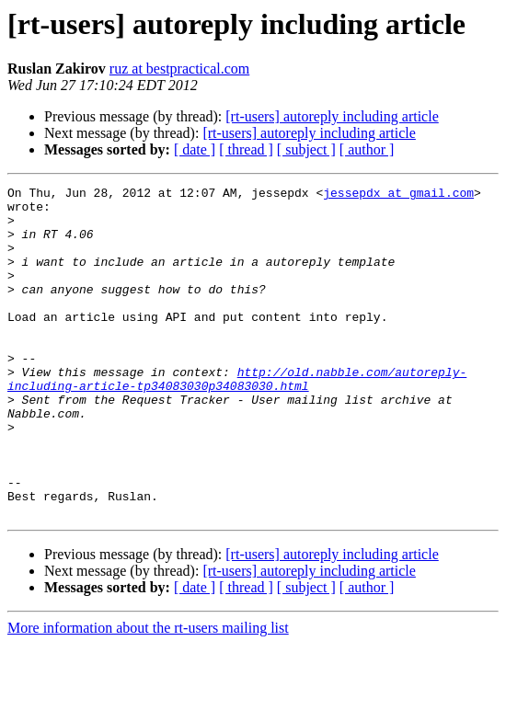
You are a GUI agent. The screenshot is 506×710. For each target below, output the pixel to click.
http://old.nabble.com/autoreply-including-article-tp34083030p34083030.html (236, 418)
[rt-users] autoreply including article (331, 116)
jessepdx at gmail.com (398, 195)
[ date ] (194, 149)
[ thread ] (246, 149)
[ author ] (367, 149)
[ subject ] (306, 149)
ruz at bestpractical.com (179, 68)
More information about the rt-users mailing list (148, 694)
